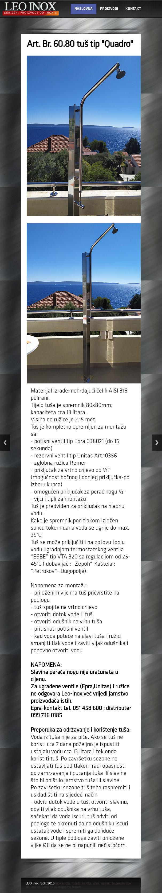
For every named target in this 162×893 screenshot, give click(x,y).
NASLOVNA (83, 9)
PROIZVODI (109, 9)
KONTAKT (133, 9)
